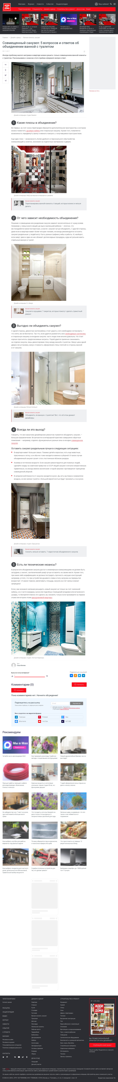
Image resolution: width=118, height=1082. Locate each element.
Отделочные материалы (67, 1048)
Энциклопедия (62, 4)
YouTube (43, 721)
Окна (61, 1010)
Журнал (31, 4)
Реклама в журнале (8, 1042)
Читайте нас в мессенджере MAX (66, 27)
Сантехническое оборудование (69, 1037)
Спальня (34, 1005)
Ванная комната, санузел (32, 201)
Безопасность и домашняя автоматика (72, 1040)
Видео (88, 9)
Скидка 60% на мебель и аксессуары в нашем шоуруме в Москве (10, 28)
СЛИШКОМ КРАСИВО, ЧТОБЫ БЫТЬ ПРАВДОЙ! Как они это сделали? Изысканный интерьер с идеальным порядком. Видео (49, 31)
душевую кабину (33, 131)
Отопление (63, 1026)
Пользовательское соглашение (12, 1045)
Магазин (21, 4)
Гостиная (34, 1013)
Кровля (62, 1005)
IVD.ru (7, 1069)
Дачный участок (36, 1064)
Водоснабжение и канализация (69, 1024)
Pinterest (43, 717)
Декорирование (36, 1037)
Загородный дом (36, 1046)
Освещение (63, 1035)
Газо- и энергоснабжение (67, 1032)
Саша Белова (21, 665)
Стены (62, 1007)
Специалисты (37, 9)
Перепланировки (24, 9)
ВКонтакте (20, 721)
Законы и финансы (66, 1056)
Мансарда (34, 1024)
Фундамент (63, 1002)
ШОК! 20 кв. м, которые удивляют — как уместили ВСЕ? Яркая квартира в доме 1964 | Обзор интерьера (29, 30)
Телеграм (20, 717)
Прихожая (34, 1018)
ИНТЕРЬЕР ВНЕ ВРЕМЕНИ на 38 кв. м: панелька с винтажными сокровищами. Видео (88, 29)
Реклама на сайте (8, 1039)
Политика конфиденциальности (12, 1048)
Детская (33, 1021)
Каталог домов (7, 1002)
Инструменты (64, 1051)
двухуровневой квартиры (42, 597)
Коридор (34, 1051)
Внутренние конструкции (67, 1018)
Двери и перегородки (66, 1013)
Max (64, 717)
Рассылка (6, 1008)
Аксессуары (35, 1043)
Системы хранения (37, 1048)
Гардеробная (35, 1032)
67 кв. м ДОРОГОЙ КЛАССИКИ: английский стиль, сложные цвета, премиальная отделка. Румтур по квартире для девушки (107, 31)
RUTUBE (66, 721)
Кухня (33, 1007)
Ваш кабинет (102, 4)
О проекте (6, 1032)
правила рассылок (64, 709)
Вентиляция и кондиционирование (70, 1029)
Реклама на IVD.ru (94, 91)
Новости (40, 4)
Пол (61, 1021)
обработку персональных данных (71, 708)
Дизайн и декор (49, 9)
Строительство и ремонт (66, 9)
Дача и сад (81, 9)
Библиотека (34, 1035)
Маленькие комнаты (37, 1026)
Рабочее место (35, 1029)
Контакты (6, 1053)
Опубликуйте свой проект (102, 1045)
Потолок (62, 1016)
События (49, 4)
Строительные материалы (68, 1046)
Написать (80, 684)
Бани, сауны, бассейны (67, 1043)
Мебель (33, 1040)
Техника (62, 1054)
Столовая (34, 1010)
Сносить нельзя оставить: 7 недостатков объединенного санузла (51, 552)
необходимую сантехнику (75, 334)
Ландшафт (34, 1061)
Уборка (33, 1054)
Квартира (34, 1002)
